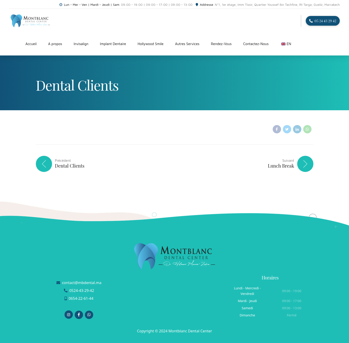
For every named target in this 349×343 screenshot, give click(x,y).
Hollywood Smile (151, 44)
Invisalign (81, 44)
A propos (55, 44)
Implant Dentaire (113, 44)
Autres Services (187, 44)
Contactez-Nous (256, 44)
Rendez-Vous (221, 44)
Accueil (31, 44)
